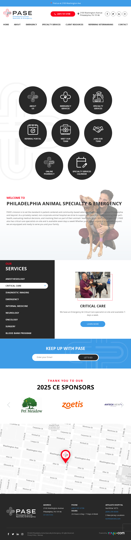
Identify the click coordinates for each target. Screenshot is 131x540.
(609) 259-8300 (111, 511)
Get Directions (48, 515)
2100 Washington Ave (71, 3)
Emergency (31, 24)
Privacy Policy (32, 535)
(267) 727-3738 (63, 14)
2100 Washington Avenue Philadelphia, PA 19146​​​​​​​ (91, 13)
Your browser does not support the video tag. (65, 33)
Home (6, 24)
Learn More (93, 324)
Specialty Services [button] (51, 24)
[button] (122, 404)
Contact (123, 24)
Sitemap (40, 535)
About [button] (17, 24)
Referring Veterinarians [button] (100, 24)
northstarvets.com (112, 518)
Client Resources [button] (74, 24)
